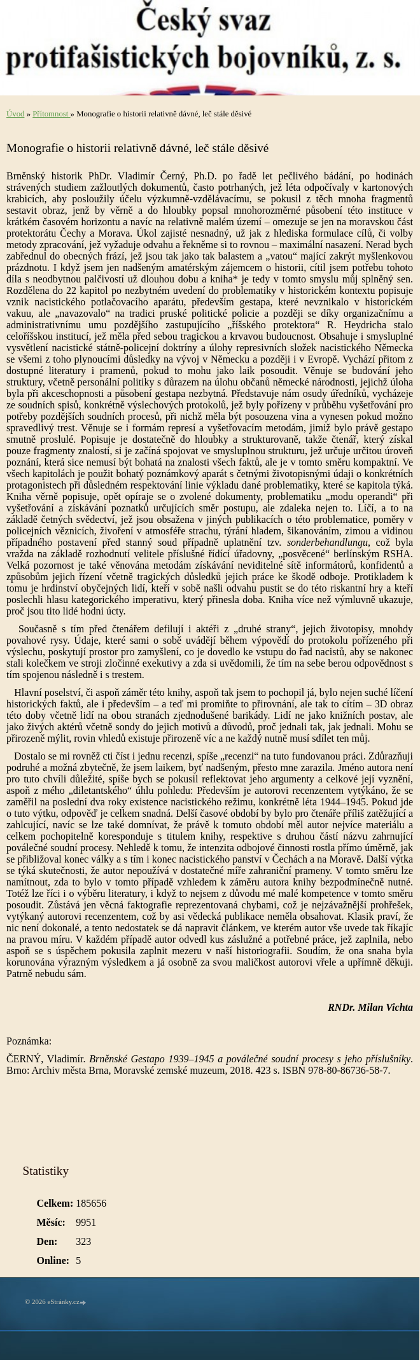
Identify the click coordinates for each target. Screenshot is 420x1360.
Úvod (15, 113)
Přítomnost (51, 113)
